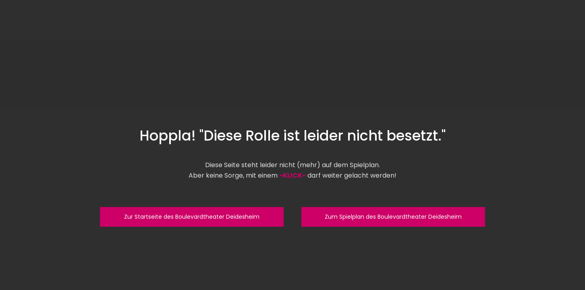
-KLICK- (292, 175)
